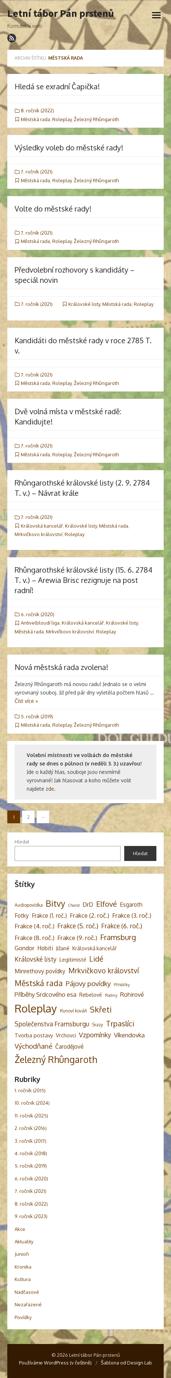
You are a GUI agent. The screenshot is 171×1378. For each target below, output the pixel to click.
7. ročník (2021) (37, 172)
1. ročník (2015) (30, 1090)
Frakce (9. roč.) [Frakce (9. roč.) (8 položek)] (77, 937)
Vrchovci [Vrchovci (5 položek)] (66, 1035)
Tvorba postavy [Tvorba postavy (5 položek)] (34, 1035)
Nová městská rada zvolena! (61, 667)
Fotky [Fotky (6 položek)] (22, 915)
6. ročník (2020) (37, 614)
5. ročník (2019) (37, 716)
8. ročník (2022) (37, 110)
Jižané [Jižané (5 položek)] (62, 948)
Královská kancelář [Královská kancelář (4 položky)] (94, 948)
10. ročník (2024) (32, 1103)
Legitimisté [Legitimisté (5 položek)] (73, 959)
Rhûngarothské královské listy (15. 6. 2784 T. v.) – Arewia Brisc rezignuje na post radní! (83, 580)
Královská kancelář (42, 526)
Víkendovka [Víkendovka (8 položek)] (129, 1035)
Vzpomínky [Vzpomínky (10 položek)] (95, 1035)
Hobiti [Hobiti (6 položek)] (45, 948)
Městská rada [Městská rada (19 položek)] (39, 983)
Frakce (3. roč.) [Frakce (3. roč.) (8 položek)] (131, 915)
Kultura (23, 1279)
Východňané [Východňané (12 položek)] (33, 1046)
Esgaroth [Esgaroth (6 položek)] (131, 904)
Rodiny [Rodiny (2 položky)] (111, 995)
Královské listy (84, 304)
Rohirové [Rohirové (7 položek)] (132, 994)
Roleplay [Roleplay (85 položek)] (36, 1008)
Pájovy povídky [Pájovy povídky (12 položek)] (88, 983)
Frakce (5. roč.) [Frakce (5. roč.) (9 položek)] (77, 926)
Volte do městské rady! (53, 208)
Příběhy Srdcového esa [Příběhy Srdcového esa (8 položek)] (45, 994)
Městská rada (35, 119)
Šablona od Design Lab (126, 1363)
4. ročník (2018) (31, 1153)
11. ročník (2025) (31, 1116)
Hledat (22, 842)
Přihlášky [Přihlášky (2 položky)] (122, 984)
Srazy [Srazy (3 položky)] (97, 1024)
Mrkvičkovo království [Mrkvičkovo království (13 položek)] (103, 970)
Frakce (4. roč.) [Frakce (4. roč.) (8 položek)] (34, 926)
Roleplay (62, 119)
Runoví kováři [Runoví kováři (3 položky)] (73, 1011)
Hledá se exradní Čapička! (57, 86)
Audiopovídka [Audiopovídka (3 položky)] (29, 905)
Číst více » (26, 701)
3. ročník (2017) (30, 1141)
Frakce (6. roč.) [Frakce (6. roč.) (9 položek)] (121, 926)
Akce (20, 1229)
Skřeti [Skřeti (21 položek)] (101, 1009)
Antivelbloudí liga (40, 623)
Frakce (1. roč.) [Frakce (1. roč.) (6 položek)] (49, 915)
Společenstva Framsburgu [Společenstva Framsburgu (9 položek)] (52, 1024)
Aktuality (24, 1241)
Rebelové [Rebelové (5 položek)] (90, 994)
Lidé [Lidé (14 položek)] (96, 958)
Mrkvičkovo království (38, 534)
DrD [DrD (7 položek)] (88, 904)
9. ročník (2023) (31, 1216)
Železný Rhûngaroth (96, 119)
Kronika (23, 1267)
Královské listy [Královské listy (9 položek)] (36, 959)
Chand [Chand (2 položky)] (74, 905)
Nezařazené (28, 1304)
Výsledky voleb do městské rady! (69, 147)
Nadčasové (27, 1292)
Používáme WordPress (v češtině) (55, 1363)
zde (50, 789)
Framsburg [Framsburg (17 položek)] (118, 937)
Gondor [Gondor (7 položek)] (24, 948)
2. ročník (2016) (31, 1128)
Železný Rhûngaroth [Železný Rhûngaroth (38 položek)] (56, 1059)
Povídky (23, 1317)
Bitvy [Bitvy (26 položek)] (55, 903)
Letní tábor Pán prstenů (60, 13)
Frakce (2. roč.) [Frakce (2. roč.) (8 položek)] (89, 915)
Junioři (22, 1254)
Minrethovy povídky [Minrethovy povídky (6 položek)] (40, 971)
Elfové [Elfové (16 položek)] (106, 904)
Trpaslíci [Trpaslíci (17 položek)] (120, 1023)
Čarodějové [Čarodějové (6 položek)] (69, 1046)
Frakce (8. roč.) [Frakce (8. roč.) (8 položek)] (34, 937)
